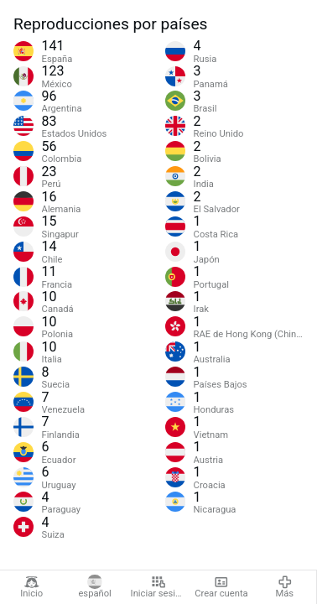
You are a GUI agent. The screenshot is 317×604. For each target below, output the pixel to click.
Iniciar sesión (158, 587)
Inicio (31, 587)
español (94, 587)
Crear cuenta (221, 587)
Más (285, 587)
